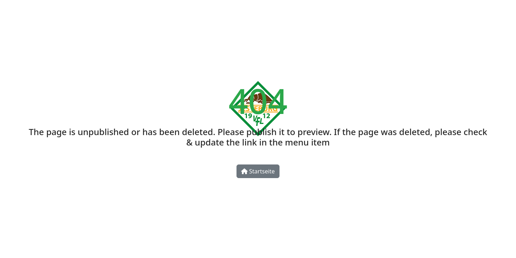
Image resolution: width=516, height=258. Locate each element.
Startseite (258, 171)
